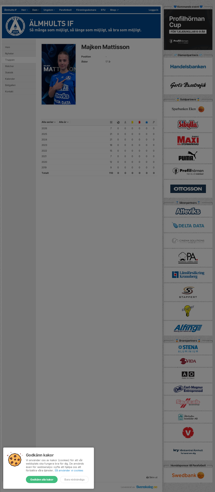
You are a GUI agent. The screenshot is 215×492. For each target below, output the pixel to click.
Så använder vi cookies (69, 470)
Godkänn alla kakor (41, 479)
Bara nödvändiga (74, 479)
